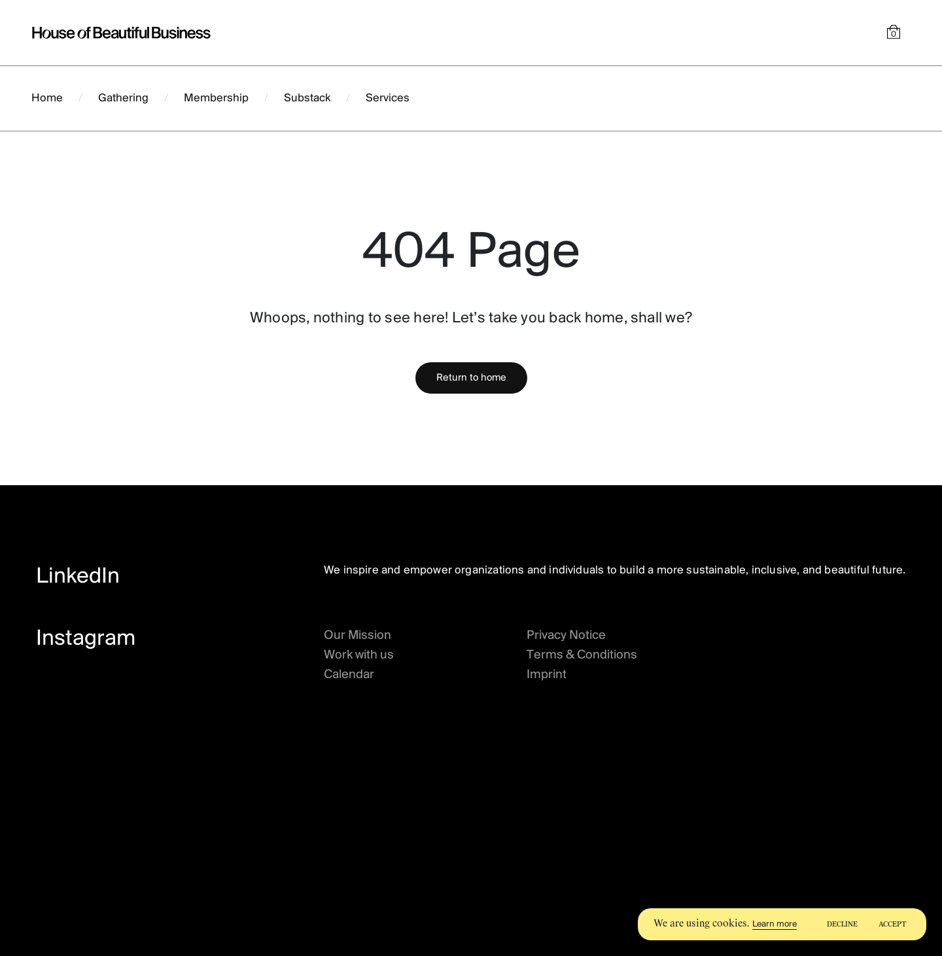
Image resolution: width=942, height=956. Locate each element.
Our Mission (357, 635)
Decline (842, 924)
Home (47, 98)
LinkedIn (78, 577)
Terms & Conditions (582, 655)
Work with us (359, 655)
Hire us (872, 98)
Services (388, 98)
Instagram (85, 639)
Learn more (774, 924)
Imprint (547, 674)
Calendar (349, 674)
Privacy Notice (566, 635)
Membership (216, 98)
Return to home (471, 378)
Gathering (123, 98)
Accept (893, 924)
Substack (307, 98)
